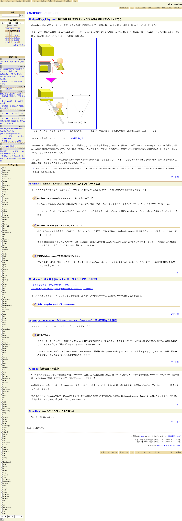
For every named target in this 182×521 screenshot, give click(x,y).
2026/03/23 (21, 144)
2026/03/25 (21, 116)
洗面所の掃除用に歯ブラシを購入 (12, 121)
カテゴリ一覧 (13, 165)
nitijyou (36, 411)
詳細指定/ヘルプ (174, 436)
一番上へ (177, 452)
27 (10, 42)
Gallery (43, 1)
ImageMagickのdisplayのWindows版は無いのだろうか (12, 130)
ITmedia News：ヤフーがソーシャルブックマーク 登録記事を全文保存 (78, 320)
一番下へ (177, 8)
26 (8, 42)
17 (19, 38)
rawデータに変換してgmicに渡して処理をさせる (12, 137)
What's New (10, 1)
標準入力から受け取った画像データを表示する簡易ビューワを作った (12, 96)
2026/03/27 (21, 91)
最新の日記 (124, 8)
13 (10, 38)
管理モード (105, 452)
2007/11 (12, 29)
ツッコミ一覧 (167, 8)
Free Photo (67, 1)
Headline (114, 452)
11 (6, 38)
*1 (34, 168)
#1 (30, 19)
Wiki (50, 1)
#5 (30, 368)
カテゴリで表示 (19, 45)
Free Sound (58, 1)
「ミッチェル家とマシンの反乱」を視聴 (12, 102)
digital (35, 19)
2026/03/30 (21, 59)
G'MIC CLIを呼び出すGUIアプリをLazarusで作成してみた (12, 70)
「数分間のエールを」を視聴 (10, 141)
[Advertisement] (136, 461)
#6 (30, 411)
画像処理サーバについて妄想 (10, 74)
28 (13, 42)
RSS (132, 8)
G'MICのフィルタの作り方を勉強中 (12, 63)
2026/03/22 (21, 149)
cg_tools (52, 19)
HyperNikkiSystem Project (173, 445)
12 (8, 38)
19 (8, 40)
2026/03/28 (21, 86)
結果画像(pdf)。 (78, 138)
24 (19, 40)
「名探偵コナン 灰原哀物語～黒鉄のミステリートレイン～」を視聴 (12, 158)
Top (2, 1)
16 (17, 38)
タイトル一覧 (141, 8)
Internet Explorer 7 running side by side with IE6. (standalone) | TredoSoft (62, 289)
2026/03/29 (21, 66)
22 (15, 40)
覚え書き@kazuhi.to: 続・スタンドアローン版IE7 (70, 279)
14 (13, 38)
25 (6, 42)
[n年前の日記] (50, 13)
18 (6, 40)
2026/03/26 (21, 111)
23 (17, 40)
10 (19, 35)
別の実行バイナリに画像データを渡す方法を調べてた (12, 152)
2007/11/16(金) (34, 13)
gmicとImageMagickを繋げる (10, 134)
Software (36, 1)
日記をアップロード (7, 124)
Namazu (142, 436)
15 (15, 38)
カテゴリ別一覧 (154, 8)
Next (18, 29)
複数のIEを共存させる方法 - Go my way (56, 304)
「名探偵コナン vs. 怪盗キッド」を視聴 (12, 83)
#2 (30, 183)
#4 (30, 320)
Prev (7, 29)
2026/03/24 (21, 126)
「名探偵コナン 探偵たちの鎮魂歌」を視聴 (12, 107)
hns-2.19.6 (159, 445)
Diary (75, 1)
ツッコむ (175, 177)
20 (10, 40)
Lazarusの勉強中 (6, 89)
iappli (44, 19)
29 (15, 42)
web (34, 320)
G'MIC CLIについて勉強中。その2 (12, 118)
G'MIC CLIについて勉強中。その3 (12, 113)
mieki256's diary (175, 4)
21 (13, 40)
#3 (30, 279)
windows (36, 183)
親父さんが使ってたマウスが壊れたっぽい (12, 78)
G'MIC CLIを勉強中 (7, 146)
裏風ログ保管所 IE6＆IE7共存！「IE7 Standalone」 (55, 285)
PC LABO (26, 1)
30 (17, 42)
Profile (18, 1)
